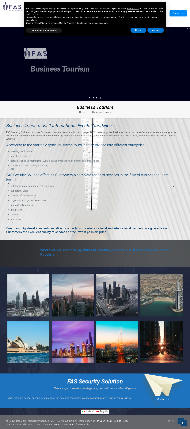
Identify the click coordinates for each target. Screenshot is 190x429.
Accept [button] (155, 30)
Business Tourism (101, 112)
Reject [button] (138, 30)
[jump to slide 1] (93, 98)
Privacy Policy (104, 420)
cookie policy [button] (32, 14)
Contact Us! (178, 13)
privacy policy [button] (133, 8)
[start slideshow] (90, 98)
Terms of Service (76, 424)
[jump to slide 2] (96, 98)
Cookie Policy (121, 420)
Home (82, 112)
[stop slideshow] (100, 98)
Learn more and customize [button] (44, 30)
